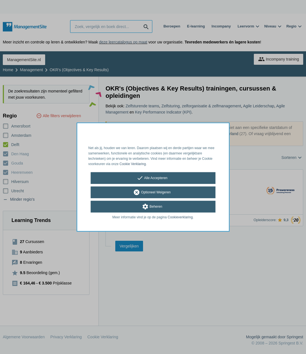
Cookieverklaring (180, 217)
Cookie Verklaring (132, 164)
